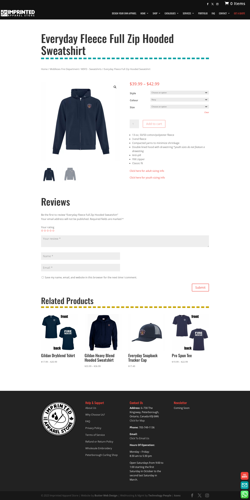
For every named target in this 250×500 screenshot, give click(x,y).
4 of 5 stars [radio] (50, 230)
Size (132, 107)
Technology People (159, 495)
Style (133, 93)
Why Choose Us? (95, 414)
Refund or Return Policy (99, 441)
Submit (200, 287)
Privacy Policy (93, 428)
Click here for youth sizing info (147, 177)
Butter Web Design (106, 495)
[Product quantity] (134, 123)
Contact (223, 13)
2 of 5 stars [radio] (45, 230)
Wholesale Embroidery (98, 448)
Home (143, 13)
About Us (90, 408)
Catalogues (170, 13)
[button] (115, 87)
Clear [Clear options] (206, 112)
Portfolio (203, 13)
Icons (177, 495)
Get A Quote (239, 13)
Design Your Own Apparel (124, 13)
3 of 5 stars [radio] (48, 230)
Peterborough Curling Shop (101, 455)
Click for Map (137, 420)
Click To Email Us (139, 438)
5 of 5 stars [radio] (53, 230)
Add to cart (154, 124)
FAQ (213, 13)
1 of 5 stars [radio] (42, 230)
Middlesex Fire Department (64, 69)
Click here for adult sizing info (147, 171)
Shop (155, 13)
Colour (134, 100)
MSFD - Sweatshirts (91, 69)
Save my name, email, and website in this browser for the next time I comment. (91, 277)
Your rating (47, 227)
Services (187, 13)
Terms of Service (95, 435)
